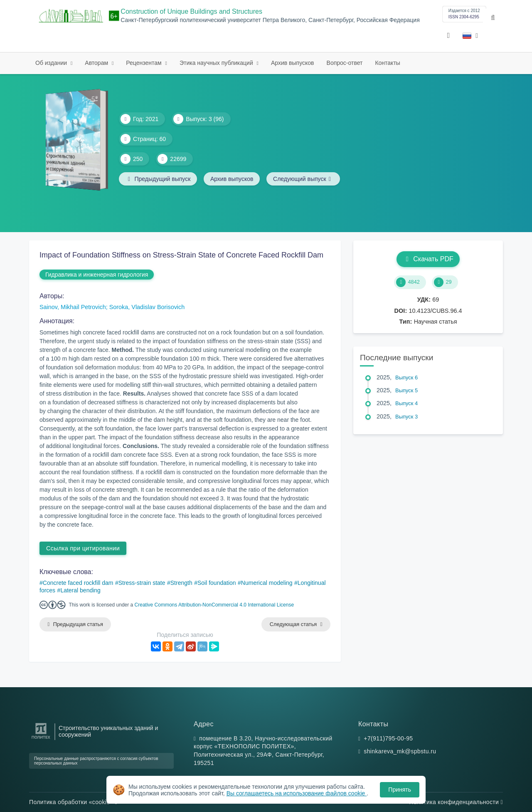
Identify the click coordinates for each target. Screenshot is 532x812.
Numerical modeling (267, 582)
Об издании (52, 62)
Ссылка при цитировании (83, 548)
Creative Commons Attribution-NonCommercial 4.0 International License (214, 605)
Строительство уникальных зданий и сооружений (108, 731)
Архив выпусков (292, 62)
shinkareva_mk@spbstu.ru (400, 751)
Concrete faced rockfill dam (78, 582)
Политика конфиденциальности (456, 802)
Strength (181, 582)
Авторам (97, 62)
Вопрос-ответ (345, 62)
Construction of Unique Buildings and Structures (191, 11)
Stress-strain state (141, 582)
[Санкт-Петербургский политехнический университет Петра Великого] (41, 739)
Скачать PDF (428, 258)
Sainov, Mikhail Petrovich (72, 307)
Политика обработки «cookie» (73, 802)
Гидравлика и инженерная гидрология (96, 274)
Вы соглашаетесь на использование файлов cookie (297, 793)
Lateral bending (80, 590)
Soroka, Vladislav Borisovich (147, 307)
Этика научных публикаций (217, 62)
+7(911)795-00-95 (388, 738)
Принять (399, 789)
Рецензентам (144, 62)
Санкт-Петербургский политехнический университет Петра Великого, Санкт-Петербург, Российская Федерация (270, 20)
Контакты (387, 62)
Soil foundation (216, 582)
